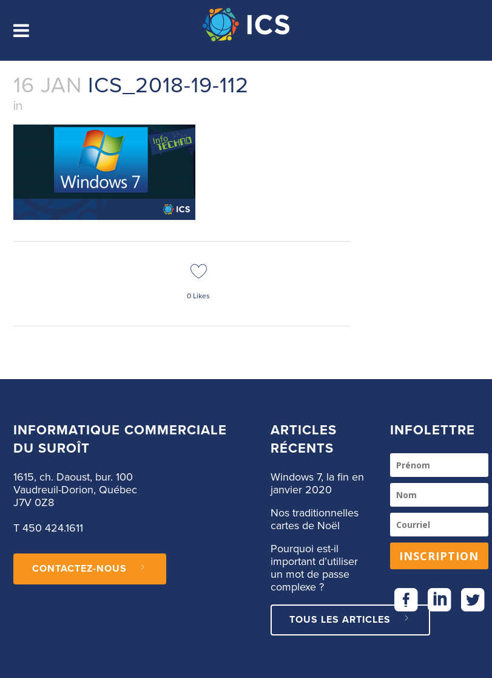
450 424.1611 (52, 528)
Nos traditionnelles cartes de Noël (315, 520)
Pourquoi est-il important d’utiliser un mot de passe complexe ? (314, 568)
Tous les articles (350, 620)
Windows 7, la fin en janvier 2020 (317, 484)
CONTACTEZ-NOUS (89, 569)
